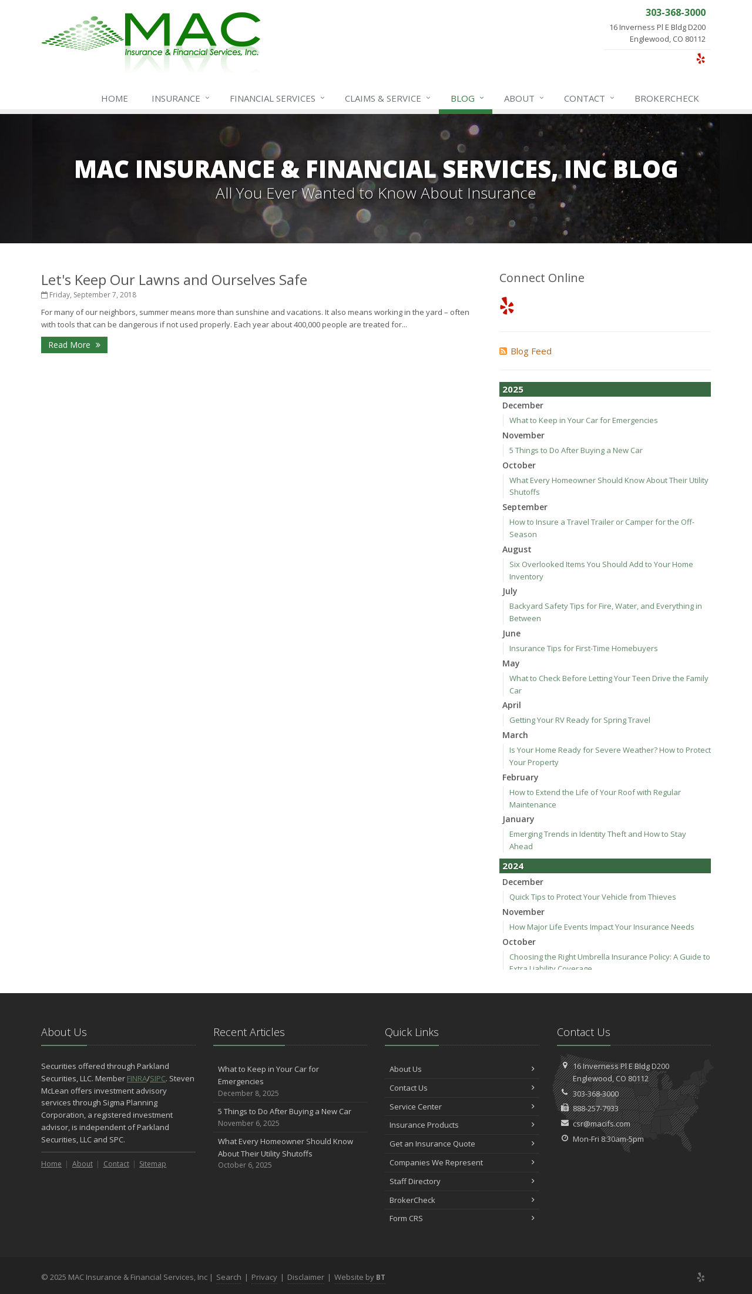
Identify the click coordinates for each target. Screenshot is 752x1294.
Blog (468, 98)
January (518, 818)
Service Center (462, 1106)
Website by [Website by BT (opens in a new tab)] (359, 1277)
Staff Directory (462, 1181)
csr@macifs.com (601, 1123)
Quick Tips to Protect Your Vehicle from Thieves (592, 896)
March (515, 734)
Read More (74, 344)
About (524, 98)
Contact (590, 98)
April (511, 704)
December (522, 405)
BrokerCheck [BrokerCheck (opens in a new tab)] (666, 98)
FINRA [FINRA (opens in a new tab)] (137, 1078)
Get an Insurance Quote (462, 1143)
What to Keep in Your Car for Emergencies (583, 420)
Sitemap (152, 1164)
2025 (512, 389)
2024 (512, 865)
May (511, 663)
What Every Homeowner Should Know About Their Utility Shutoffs (290, 1153)
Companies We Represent (462, 1162)
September (525, 506)
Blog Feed (525, 351)
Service (388, 98)
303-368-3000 (596, 1093)
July (510, 590)
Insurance (181, 98)
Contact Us (462, 1087)
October (519, 465)
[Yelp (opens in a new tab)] (700, 58)
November (523, 435)
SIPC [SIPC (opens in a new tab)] (158, 1078)
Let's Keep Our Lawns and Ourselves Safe (174, 279)
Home (114, 98)
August (517, 549)
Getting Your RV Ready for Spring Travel (579, 720)
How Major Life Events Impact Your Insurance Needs (601, 926)
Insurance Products (462, 1124)
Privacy (264, 1277)
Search (228, 1277)
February (520, 777)
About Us (462, 1069)
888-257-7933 (596, 1108)
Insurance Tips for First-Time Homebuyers (583, 648)
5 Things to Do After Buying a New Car (576, 450)
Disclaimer (305, 1277)
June (511, 633)
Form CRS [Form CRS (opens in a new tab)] (462, 1218)
